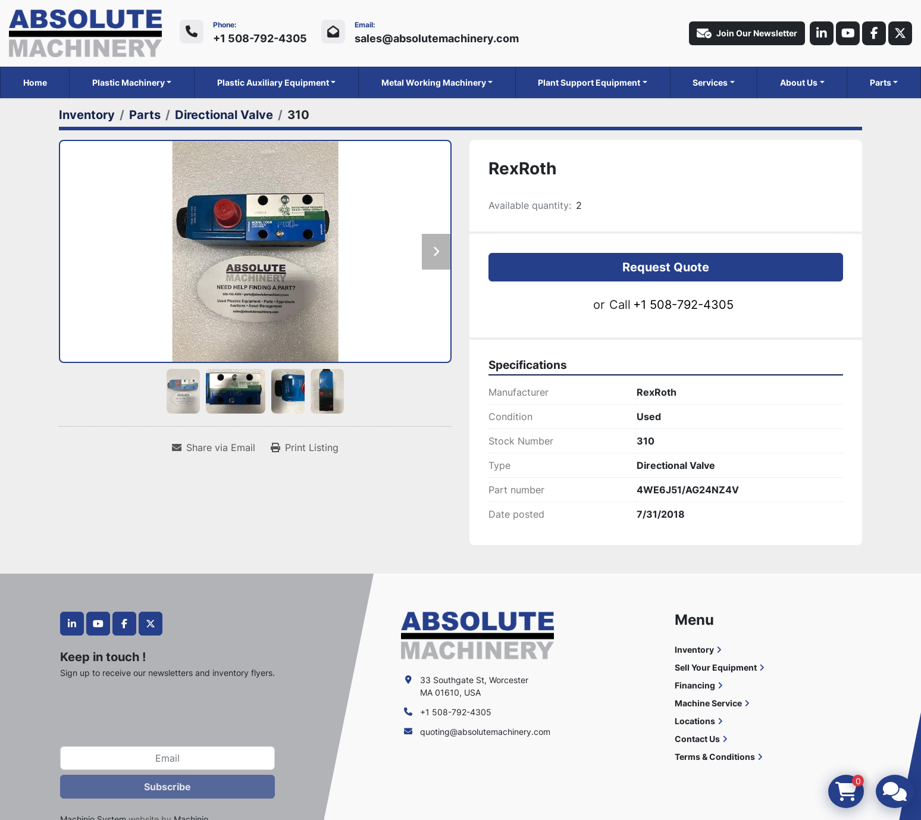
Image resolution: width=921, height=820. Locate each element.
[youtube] (848, 33)
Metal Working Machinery (433, 82)
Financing (695, 685)
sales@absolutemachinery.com (437, 38)
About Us (798, 82)
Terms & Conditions (715, 757)
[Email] (167, 758)
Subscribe (167, 787)
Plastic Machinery (128, 82)
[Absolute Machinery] (477, 635)
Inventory (694, 649)
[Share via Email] (213, 447)
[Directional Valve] (224, 115)
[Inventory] (87, 115)
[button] (132, 82)
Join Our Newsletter (747, 33)
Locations (695, 721)
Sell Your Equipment (716, 667)
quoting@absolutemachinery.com (485, 732)
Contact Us (697, 739)
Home (35, 82)
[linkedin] (822, 33)
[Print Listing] (304, 447)
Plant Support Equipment (589, 82)
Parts (880, 82)
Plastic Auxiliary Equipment (273, 82)
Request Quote (665, 267)
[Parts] (145, 115)
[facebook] (874, 33)
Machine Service (708, 703)
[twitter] (900, 33)
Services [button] (710, 82)
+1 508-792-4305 (260, 38)
